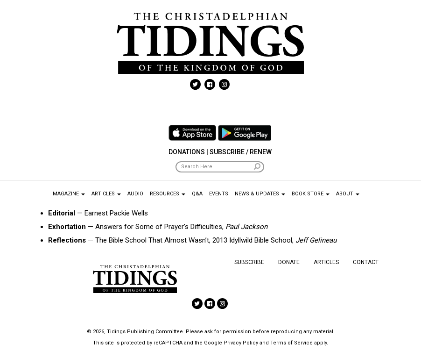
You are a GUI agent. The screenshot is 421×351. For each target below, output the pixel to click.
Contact (366, 262)
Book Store (311, 194)
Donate (289, 262)
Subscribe (249, 262)
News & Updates (260, 194)
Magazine (69, 194)
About (347, 194)
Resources (167, 194)
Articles (106, 194)
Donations (186, 152)
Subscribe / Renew (241, 152)
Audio (135, 194)
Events (218, 194)
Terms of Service (291, 343)
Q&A (197, 194)
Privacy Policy (241, 343)
